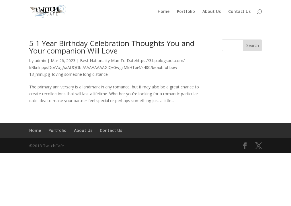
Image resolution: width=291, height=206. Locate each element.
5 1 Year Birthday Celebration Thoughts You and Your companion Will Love (111, 47)
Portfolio (186, 11)
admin (40, 60)
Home (163, 11)
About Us (211, 11)
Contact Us (239, 11)
